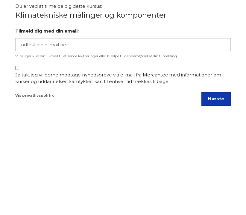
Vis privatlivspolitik (34, 95)
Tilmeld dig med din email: (47, 31)
